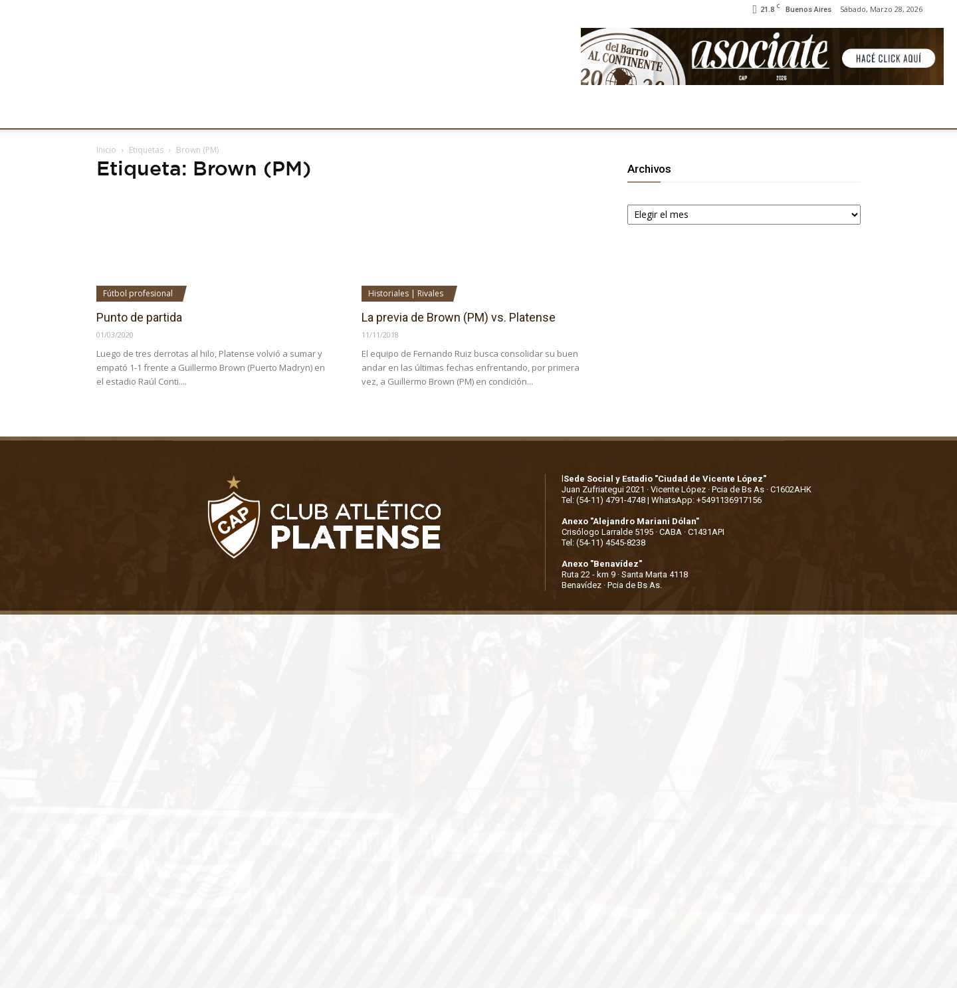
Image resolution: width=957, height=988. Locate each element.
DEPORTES (348, 111)
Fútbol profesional (138, 293)
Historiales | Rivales (405, 293)
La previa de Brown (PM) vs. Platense (459, 317)
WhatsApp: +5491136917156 (706, 500)
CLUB (122, 111)
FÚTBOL (283, 111)
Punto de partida (139, 317)
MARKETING (422, 111)
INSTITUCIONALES (200, 111)
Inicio (106, 149)
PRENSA (490, 111)
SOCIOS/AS (556, 111)
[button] (934, 112)
